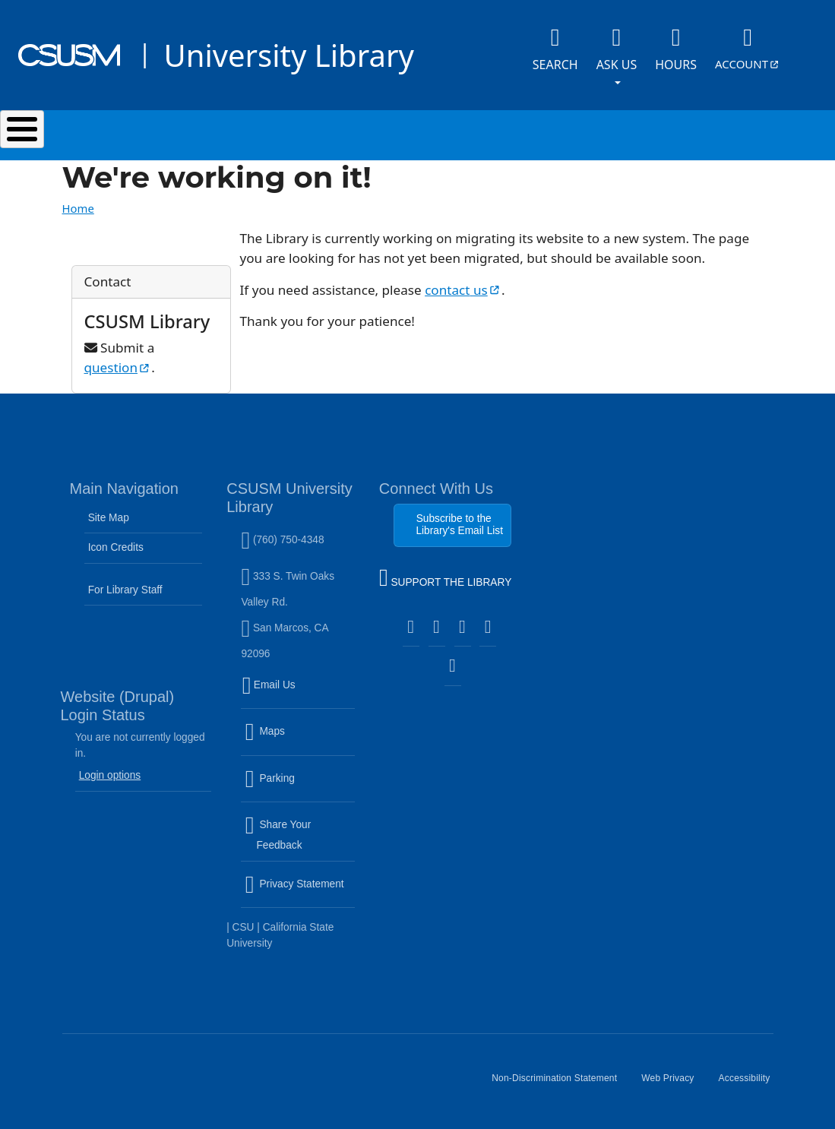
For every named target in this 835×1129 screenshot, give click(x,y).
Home (78, 208)
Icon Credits (116, 547)
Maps (297, 741)
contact (463, 290)
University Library (288, 55)
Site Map (108, 517)
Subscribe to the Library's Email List (459, 524)
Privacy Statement (299, 893)
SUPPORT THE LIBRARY (445, 580)
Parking (299, 787)
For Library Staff (125, 590)
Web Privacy (673, 1084)
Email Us (299, 694)
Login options (110, 775)
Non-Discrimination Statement (560, 1084)
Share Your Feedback (278, 835)
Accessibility (751, 1084)
